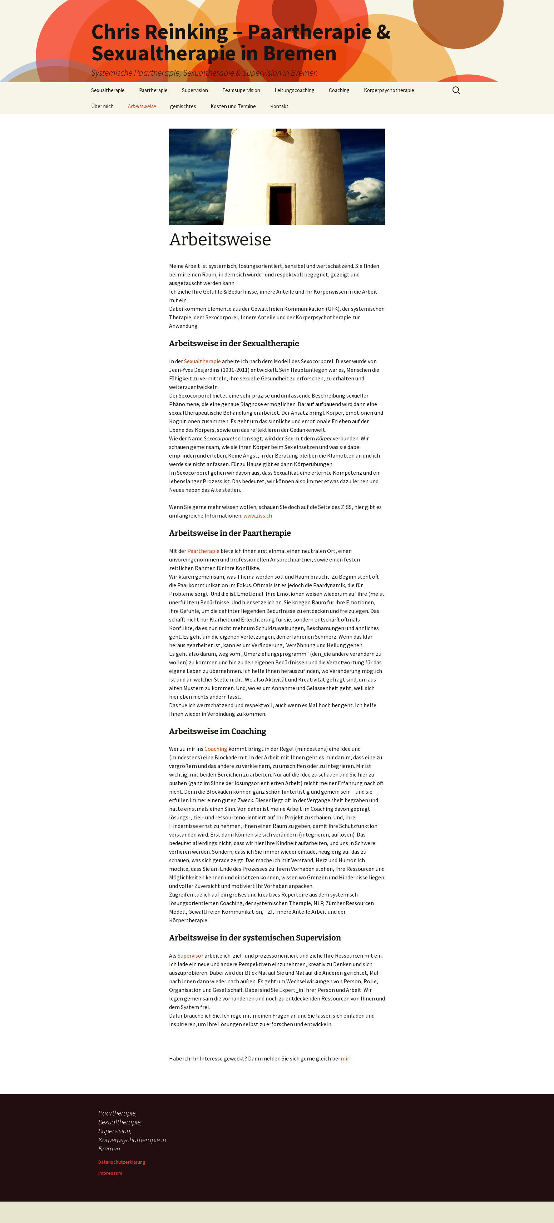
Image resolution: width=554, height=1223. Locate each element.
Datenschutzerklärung (121, 1162)
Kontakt (279, 106)
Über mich (102, 106)
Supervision (195, 90)
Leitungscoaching (294, 90)
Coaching (339, 90)
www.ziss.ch (257, 515)
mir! (346, 1058)
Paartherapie (153, 90)
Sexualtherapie (108, 90)
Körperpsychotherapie (389, 90)
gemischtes (183, 106)
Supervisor (190, 955)
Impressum (110, 1173)
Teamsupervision (241, 90)
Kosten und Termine (233, 106)
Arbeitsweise (142, 106)
